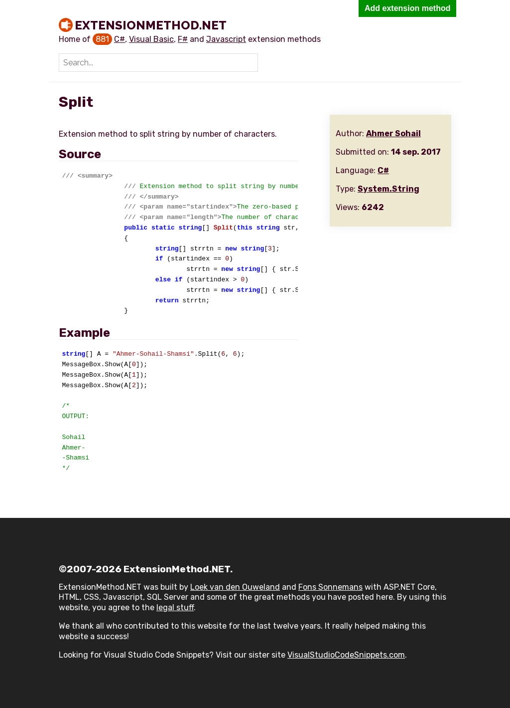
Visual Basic (151, 39)
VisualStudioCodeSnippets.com (346, 655)
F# (183, 39)
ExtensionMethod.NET (151, 25)
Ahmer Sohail (393, 133)
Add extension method (407, 8)
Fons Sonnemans (330, 587)
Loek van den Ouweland (235, 587)
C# (119, 39)
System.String (388, 189)
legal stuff (175, 607)
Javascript (226, 39)
